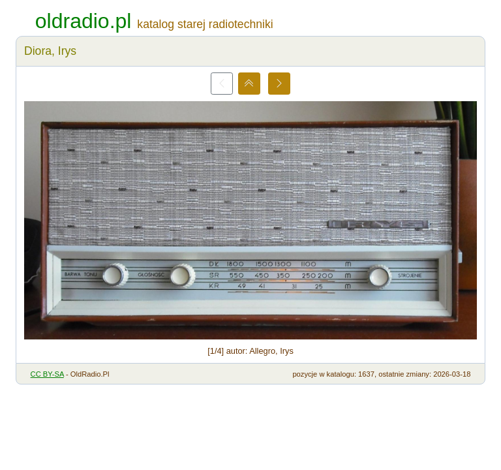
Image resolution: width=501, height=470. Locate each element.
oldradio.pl (83, 21)
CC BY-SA (47, 374)
